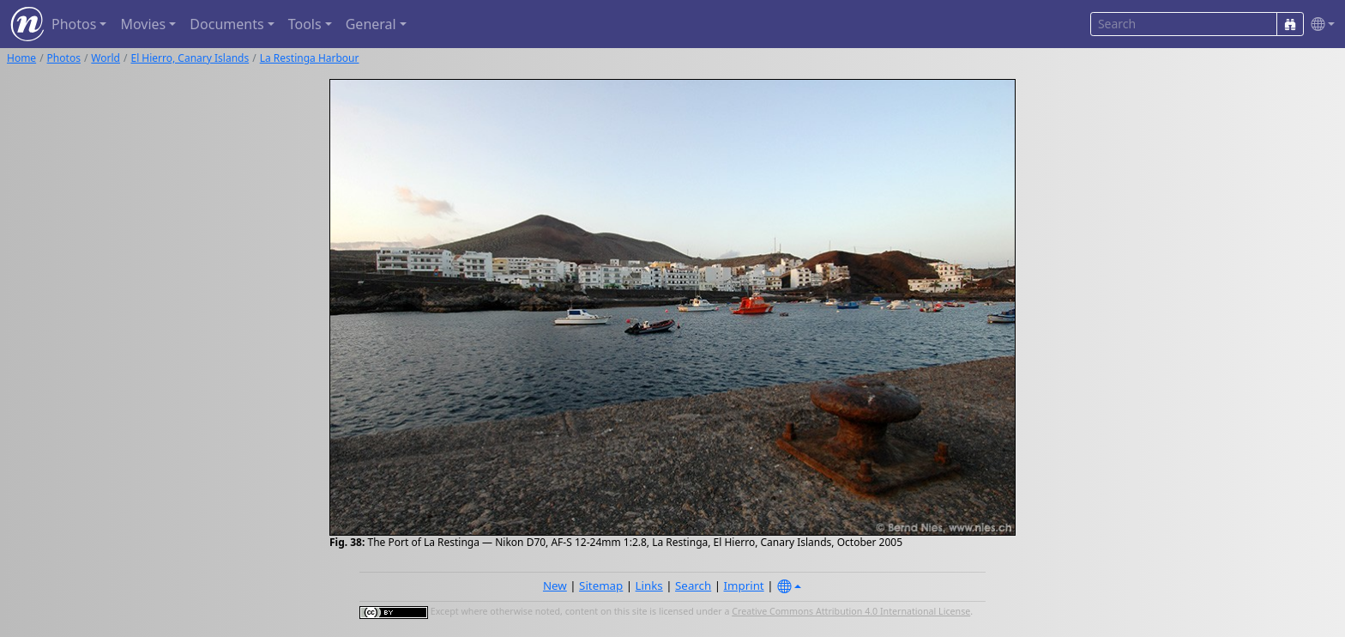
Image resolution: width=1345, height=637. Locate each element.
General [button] (371, 24)
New (555, 585)
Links (649, 585)
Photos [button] (73, 24)
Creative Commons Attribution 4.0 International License (851, 611)
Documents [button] (226, 24)
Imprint (744, 585)
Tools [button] (305, 24)
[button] (1319, 24)
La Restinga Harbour (309, 58)
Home (21, 58)
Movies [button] (143, 24)
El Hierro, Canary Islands (189, 58)
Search (693, 585)
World (105, 58)
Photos (64, 58)
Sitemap (601, 585)
